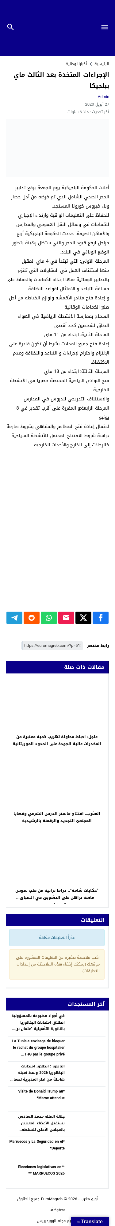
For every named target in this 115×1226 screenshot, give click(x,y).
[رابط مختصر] (52, 645)
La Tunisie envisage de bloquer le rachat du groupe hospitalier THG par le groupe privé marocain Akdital (38, 1051)
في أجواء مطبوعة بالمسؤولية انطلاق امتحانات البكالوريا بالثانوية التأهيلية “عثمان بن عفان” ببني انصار (38, 1025)
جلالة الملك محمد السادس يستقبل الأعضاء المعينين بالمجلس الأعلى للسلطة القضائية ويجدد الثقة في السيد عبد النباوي (37, 1129)
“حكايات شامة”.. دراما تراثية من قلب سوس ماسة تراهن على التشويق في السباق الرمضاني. (56, 897)
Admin (103, 96)
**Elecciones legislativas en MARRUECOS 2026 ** (41, 1170)
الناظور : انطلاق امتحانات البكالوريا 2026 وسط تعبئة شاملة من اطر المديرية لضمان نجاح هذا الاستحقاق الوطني (38, 1076)
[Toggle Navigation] (107, 28)
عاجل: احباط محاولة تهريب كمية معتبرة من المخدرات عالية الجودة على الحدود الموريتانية (57, 740)
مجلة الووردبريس (51, 1220)
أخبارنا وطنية (76, 64)
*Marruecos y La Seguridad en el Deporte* (37, 1145)
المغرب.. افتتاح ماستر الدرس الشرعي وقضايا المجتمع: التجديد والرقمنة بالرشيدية (57, 817)
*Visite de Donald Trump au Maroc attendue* (41, 1094)
